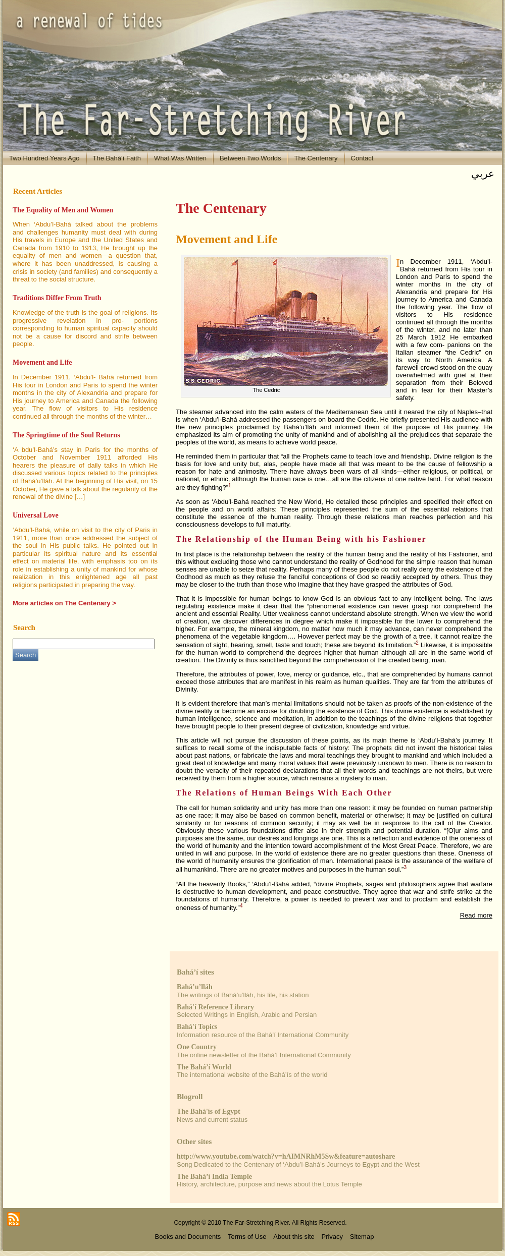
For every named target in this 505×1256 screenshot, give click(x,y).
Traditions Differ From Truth (57, 298)
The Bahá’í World (204, 1067)
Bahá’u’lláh (195, 987)
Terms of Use (247, 1236)
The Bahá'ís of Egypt (208, 1111)
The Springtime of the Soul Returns (66, 435)
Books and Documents (188, 1236)
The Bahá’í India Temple (214, 1176)
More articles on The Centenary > (64, 603)
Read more (476, 915)
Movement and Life (42, 362)
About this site (294, 1236)
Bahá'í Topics (197, 1027)
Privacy (332, 1236)
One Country (197, 1047)
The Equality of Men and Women (63, 210)
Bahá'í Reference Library (215, 1007)
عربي (482, 173)
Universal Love (36, 515)
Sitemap (362, 1236)
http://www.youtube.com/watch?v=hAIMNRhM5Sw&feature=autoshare (286, 1156)
